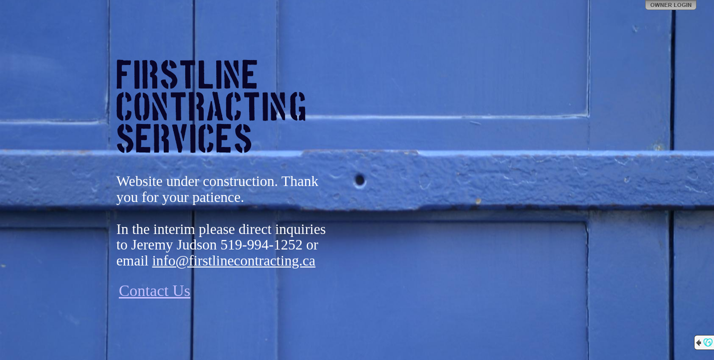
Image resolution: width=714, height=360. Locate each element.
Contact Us (154, 291)
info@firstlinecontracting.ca (234, 260)
